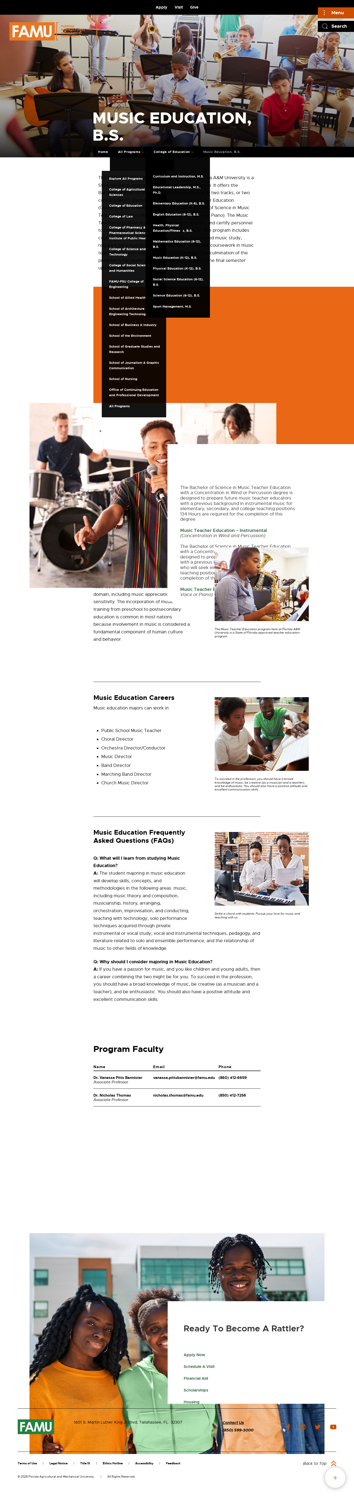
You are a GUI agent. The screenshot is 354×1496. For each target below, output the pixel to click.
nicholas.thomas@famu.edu (178, 1095)
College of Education (172, 152)
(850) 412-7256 (232, 1095)
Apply (161, 7)
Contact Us (233, 1422)
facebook (288, 1427)
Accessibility (144, 1463)
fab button (335, 1478)
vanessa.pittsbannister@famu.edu (184, 1077)
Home (103, 152)
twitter (317, 1427)
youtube (333, 1427)
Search (339, 26)
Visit (179, 7)
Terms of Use (27, 1463)
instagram (302, 1427)
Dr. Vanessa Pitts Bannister (117, 1077)
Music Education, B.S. (222, 152)
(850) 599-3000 (237, 1430)
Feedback (173, 1463)
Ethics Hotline (113, 1463)
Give (194, 7)
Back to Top (314, 1463)
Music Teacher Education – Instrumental (223, 696)
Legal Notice (58, 1463)
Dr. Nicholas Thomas (112, 1095)
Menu (337, 13)
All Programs (129, 152)
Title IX (85, 1463)
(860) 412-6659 (233, 1077)
